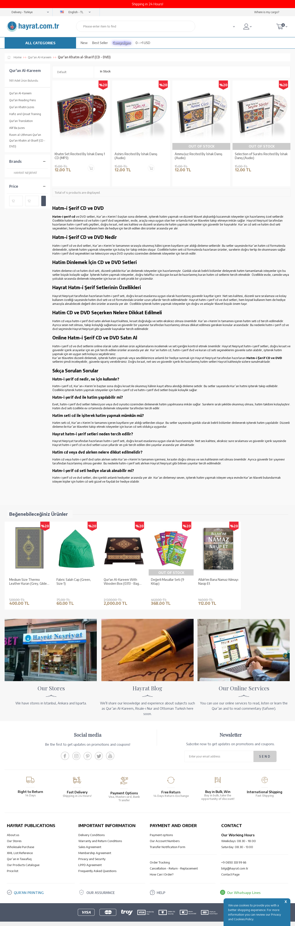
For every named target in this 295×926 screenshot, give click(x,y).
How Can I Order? (161, 867)
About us (13, 828)
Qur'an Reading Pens (22, 100)
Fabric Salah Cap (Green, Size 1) (73, 581)
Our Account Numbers (165, 834)
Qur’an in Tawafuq (19, 852)
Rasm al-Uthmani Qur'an (25, 135)
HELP (161, 886)
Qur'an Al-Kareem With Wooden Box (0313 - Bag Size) (121, 582)
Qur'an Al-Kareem (20, 93)
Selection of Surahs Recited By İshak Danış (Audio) (261, 156)
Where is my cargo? (266, 12)
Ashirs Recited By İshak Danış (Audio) (136, 156)
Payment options (161, 828)
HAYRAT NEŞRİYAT (23, 173)
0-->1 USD (143, 43)
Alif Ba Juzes (17, 128)
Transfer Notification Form (167, 840)
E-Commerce (160, 920)
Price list (12, 864)
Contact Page (230, 867)
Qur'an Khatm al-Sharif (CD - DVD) (27, 143)
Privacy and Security (92, 852)
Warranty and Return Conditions (100, 834)
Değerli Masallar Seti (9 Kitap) (167, 581)
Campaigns (121, 43)
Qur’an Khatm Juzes (21, 107)
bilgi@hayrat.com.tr (234, 861)
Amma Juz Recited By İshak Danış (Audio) (198, 156)
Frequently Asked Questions (97, 864)
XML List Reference (20, 846)
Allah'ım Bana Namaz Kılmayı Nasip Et (218, 581)
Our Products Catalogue (23, 858)
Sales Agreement (89, 840)
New (84, 43)
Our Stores (14, 834)
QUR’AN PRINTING (29, 886)
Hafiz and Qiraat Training (25, 114)
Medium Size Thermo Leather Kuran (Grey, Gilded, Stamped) (29, 582)
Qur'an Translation (21, 121)
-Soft (147, 920)
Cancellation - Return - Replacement (174, 861)
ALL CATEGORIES (40, 43)
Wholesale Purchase (20, 840)
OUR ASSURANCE (100, 886)
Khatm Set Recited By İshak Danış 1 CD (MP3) (80, 156)
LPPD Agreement (90, 858)
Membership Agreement (94, 846)
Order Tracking (160, 855)
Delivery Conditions (91, 828)
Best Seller (100, 43)
